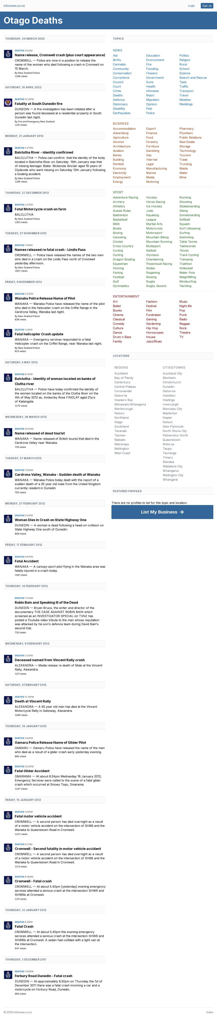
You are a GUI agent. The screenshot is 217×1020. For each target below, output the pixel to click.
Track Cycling (189, 255)
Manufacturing (156, 168)
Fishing (118, 272)
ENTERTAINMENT (126, 296)
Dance (117, 332)
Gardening (153, 324)
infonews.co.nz (14, 6)
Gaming (151, 319)
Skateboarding (189, 206)
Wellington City (173, 475)
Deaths (20, 50)
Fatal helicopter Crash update (39, 334)
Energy (118, 182)
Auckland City (172, 373)
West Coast (122, 453)
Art (115, 301)
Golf (116, 281)
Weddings (186, 104)
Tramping (186, 259)
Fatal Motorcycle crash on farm (40, 209)
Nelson (119, 413)
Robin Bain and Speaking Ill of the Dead (46, 602)
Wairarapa (121, 444)
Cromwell (24, 60)
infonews (152, 91)
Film (149, 310)
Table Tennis (188, 241)
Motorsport (154, 233)
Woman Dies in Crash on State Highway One (50, 520)
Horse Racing (155, 202)
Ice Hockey (154, 206)
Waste (183, 168)
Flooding (152, 69)
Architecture (121, 146)
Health (150, 86)
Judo (149, 211)
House (150, 337)
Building (118, 159)
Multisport (153, 246)
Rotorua (168, 444)
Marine (151, 173)
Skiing (183, 211)
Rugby (150, 281)
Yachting (185, 286)
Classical (119, 319)
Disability (119, 108)
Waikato (119, 440)
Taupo (167, 448)
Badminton (120, 215)
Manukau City (172, 409)
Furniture (152, 146)
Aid (115, 55)
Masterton (170, 413)
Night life (185, 306)
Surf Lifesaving (189, 228)
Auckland (121, 373)
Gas (148, 155)
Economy (119, 168)
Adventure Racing (125, 197)
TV (181, 337)
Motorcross (154, 228)
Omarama (23, 776)
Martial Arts (154, 224)
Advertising (120, 133)
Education (153, 55)
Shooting (185, 202)
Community (121, 69)
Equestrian (120, 264)
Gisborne (120, 395)
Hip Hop (152, 328)
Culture (118, 328)
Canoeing (119, 237)
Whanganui (171, 471)
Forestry (152, 142)
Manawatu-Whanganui (130, 404)
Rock (183, 328)
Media (150, 177)
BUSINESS (121, 123)
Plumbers (186, 133)
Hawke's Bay (123, 400)
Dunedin (22, 109)
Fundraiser (153, 315)
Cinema (118, 315)
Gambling (152, 151)
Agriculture (121, 137)
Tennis (184, 250)
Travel (183, 95)
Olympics (152, 255)
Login (191, 5)
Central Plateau (125, 387)
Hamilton (169, 395)
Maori (150, 95)
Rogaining (153, 272)
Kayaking (152, 215)
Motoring (152, 182)
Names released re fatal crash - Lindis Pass (50, 250)
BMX (116, 224)
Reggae (184, 324)
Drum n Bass (122, 337)
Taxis (183, 82)
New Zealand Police (29, 73)
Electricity (119, 173)
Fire (148, 64)
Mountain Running (159, 241)
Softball (184, 219)
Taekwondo (187, 246)
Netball (151, 250)
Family (117, 341)
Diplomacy (120, 104)
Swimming (186, 237)
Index (209, 1012)
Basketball (120, 219)
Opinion (151, 104)
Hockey (151, 197)
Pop (182, 310)
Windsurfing (187, 281)
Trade (183, 159)
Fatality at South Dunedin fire (38, 104)
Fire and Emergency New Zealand (36, 121)
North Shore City (175, 431)
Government (155, 77)
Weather (185, 100)
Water (183, 173)
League (151, 219)
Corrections (121, 77)
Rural (183, 64)
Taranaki (120, 431)
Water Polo (187, 272)
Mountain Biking (157, 237)
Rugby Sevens (156, 286)
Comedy (118, 324)
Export (151, 128)
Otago (118, 422)
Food (149, 137)
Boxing (118, 233)
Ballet (117, 306)
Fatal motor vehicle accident (38, 816)
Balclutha (24, 158)
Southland (121, 426)
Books (117, 310)
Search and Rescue (193, 77)
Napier (167, 418)
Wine (182, 177)
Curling (118, 250)
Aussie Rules (122, 211)
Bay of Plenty (123, 378)
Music (183, 301)
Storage (184, 146)
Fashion (151, 301)
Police (150, 113)
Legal (150, 164)
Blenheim (169, 378)
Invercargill (170, 404)
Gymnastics (121, 286)
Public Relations (190, 137)
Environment (155, 60)
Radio (183, 319)
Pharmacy (186, 128)
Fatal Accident (27, 561)
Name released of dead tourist (40, 433)
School (184, 69)
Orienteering (154, 259)
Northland (121, 418)
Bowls (117, 228)
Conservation (122, 73)
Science (184, 73)
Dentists (118, 164)
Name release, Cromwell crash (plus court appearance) (60, 55)
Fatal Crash (24, 926)
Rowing (151, 277)
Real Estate (187, 142)
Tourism (185, 155)
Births (117, 60)
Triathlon (185, 264)
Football (118, 277)
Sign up (207, 5)
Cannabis (119, 64)
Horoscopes (154, 332)
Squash (184, 224)
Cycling (118, 255)
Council (118, 82)
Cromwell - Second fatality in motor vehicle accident (58, 849)
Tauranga (169, 453)
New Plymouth (173, 426)
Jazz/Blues (154, 341)
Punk (183, 315)
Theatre (184, 332)
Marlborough (123, 409)
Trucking (185, 164)
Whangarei (170, 479)
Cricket (118, 241)
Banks (117, 155)
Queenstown (171, 440)
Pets (149, 108)
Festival (151, 306)
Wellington (121, 448)
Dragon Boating (124, 259)
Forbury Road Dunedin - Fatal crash (43, 976)
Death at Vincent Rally (33, 701)
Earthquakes (121, 113)
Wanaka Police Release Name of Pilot (45, 298)
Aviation (118, 151)
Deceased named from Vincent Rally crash (50, 660)
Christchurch (172, 382)
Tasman (119, 435)
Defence (119, 100)
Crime (117, 91)
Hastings (169, 400)
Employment (121, 177)
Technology (187, 151)
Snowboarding (189, 215)
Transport (186, 91)
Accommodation (124, 128)
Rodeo (150, 268)
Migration (152, 100)
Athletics (119, 206)
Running (185, 197)
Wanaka (22, 304)
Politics (184, 55)
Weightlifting (187, 277)
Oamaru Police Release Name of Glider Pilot (50, 742)
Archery (119, 202)
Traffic (183, 86)
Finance (151, 133)
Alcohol (118, 142)
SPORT (118, 192)
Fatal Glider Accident (32, 771)
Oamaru (22, 748)
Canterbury (122, 382)
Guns (150, 82)
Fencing (118, 268)
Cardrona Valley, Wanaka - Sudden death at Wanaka (57, 474)
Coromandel (123, 391)
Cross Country (123, 246)
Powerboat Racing (159, 264)
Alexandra (25, 665)
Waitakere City (173, 466)
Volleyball (186, 268)
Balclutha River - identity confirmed (44, 152)
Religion (184, 60)
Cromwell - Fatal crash (33, 881)
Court (117, 86)
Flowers (151, 73)
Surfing (184, 233)
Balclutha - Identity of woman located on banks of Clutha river (55, 381)
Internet (151, 159)
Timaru (168, 457)
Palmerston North (175, 435)
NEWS (117, 50)
